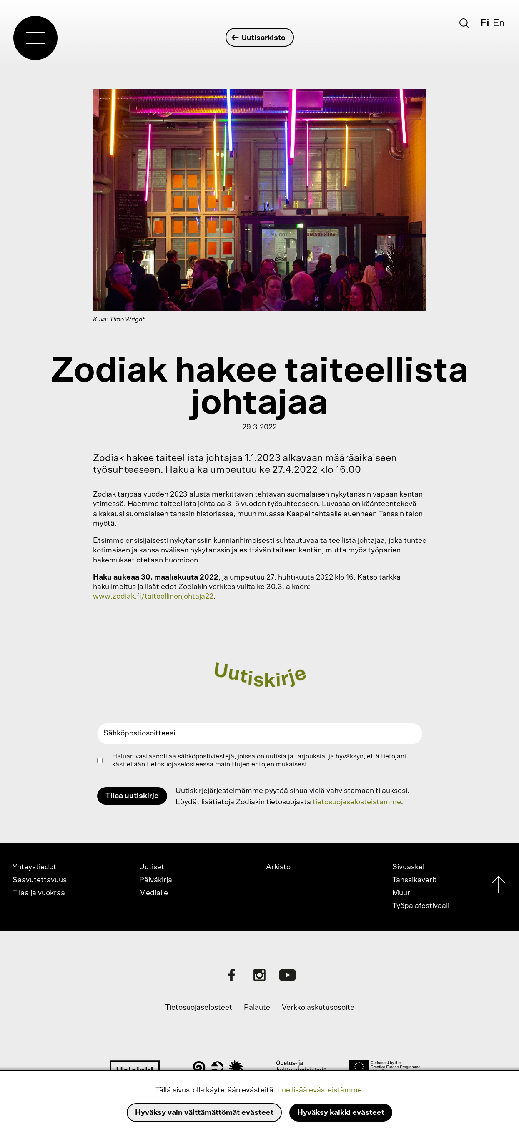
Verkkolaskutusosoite (318, 1008)
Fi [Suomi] (484, 23)
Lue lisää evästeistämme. (320, 1090)
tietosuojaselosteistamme (357, 802)
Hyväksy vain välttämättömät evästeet (204, 1113)
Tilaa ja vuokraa (39, 893)
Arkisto (278, 867)
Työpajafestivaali (420, 906)
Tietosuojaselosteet (198, 1008)
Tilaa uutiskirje (132, 796)
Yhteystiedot (34, 867)
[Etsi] (464, 23)
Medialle (153, 893)
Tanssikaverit (414, 880)
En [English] (499, 23)
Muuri (402, 893)
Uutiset (151, 867)
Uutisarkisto (259, 38)
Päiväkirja (155, 880)
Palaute (257, 1008)
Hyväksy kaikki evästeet (340, 1113)
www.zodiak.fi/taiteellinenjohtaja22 (153, 596)
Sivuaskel (408, 867)
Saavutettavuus (40, 880)
